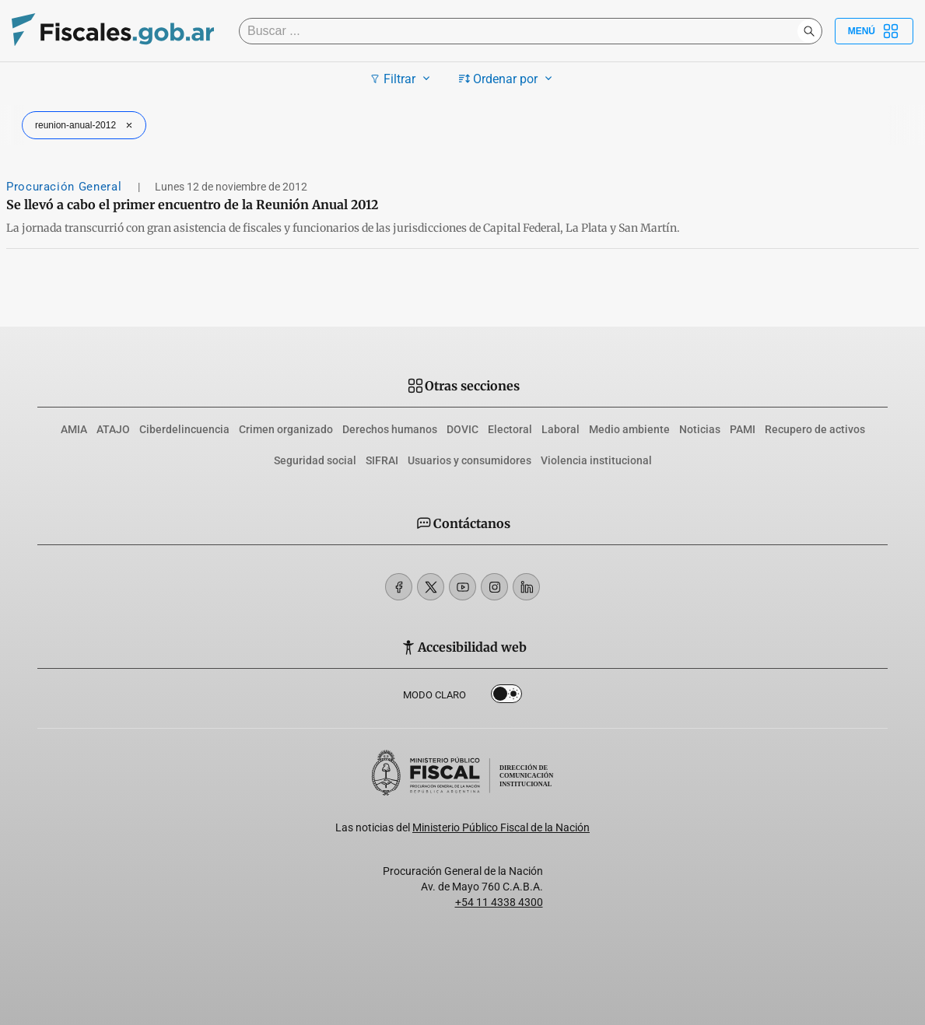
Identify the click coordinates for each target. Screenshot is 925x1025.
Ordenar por (507, 78)
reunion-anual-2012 (85, 125)
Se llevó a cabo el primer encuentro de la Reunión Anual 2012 (192, 204)
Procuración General (65, 187)
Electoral (510, 429)
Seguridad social (315, 460)
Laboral (560, 429)
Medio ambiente (629, 429)
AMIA (74, 429)
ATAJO (113, 429)
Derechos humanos (389, 429)
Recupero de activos (815, 429)
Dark (506, 696)
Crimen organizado (286, 429)
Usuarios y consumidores (469, 460)
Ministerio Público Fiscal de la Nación (501, 827)
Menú (874, 31)
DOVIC (462, 429)
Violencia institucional (596, 460)
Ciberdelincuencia (184, 429)
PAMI (742, 429)
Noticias (699, 429)
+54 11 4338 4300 (499, 902)
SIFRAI (382, 460)
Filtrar (402, 78)
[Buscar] (522, 31)
